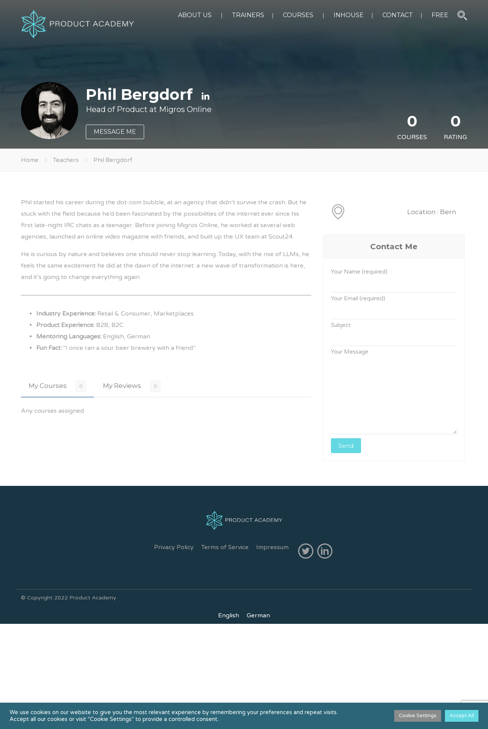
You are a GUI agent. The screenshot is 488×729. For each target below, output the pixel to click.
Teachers (66, 160)
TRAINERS (248, 15)
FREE (440, 15)
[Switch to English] (228, 615)
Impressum (272, 547)
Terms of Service (225, 547)
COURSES (298, 15)
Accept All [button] (461, 716)
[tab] (57, 386)
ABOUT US (195, 15)
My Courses (48, 385)
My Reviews (122, 385)
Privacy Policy (174, 547)
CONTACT (397, 15)
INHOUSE (349, 15)
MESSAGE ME (115, 131)
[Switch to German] (258, 615)
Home (30, 160)
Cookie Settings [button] (418, 716)
